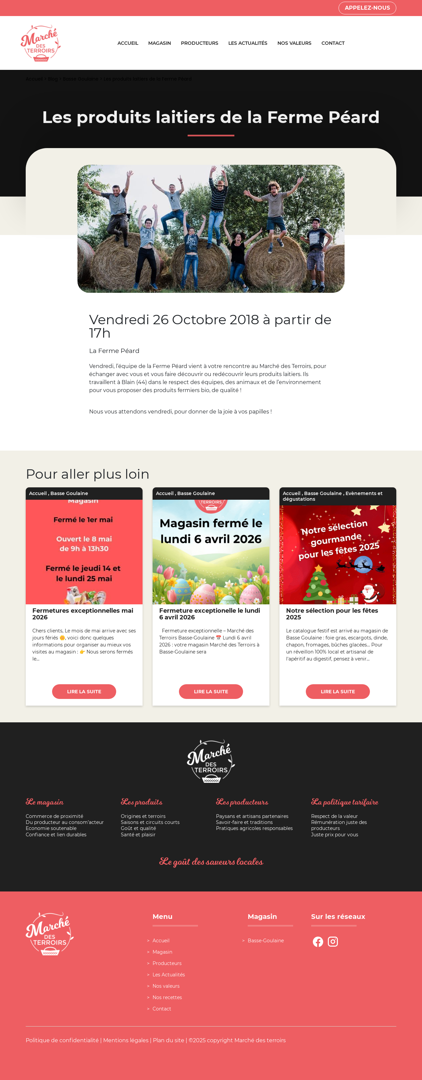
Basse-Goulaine (266, 941)
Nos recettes (167, 997)
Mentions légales (126, 1040)
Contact (333, 43)
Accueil (128, 43)
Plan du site (168, 1040)
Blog (53, 79)
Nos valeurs (294, 43)
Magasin (159, 43)
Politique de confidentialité (62, 1040)
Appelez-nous (367, 8)
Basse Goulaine (80, 79)
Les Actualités (247, 43)
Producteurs (199, 43)
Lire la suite (84, 692)
